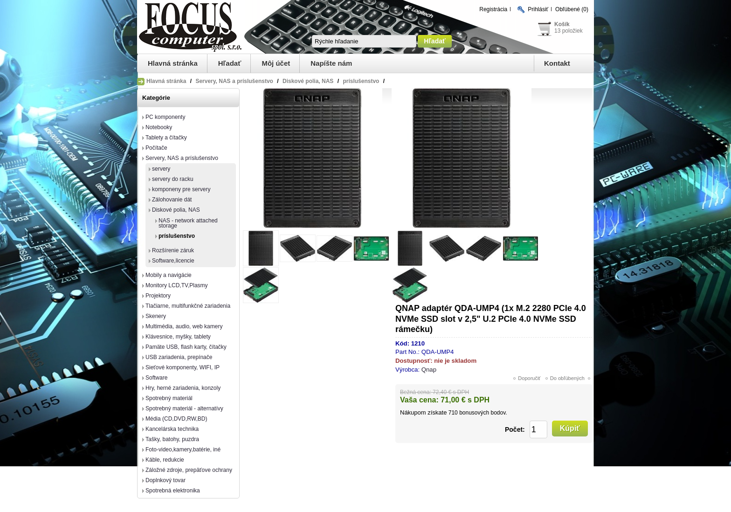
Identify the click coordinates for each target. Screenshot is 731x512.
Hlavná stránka (173, 63)
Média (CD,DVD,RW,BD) (176, 418)
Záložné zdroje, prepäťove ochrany (188, 470)
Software (156, 377)
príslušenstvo (177, 236)
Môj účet (276, 63)
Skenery (155, 316)
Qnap (428, 369)
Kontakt (557, 63)
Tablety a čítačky (166, 137)
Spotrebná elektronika (172, 490)
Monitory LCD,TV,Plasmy (176, 285)
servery (161, 169)
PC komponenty (165, 117)
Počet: (515, 429)
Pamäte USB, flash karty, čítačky (186, 347)
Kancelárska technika (172, 429)
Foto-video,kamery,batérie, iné (183, 449)
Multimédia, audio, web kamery (183, 326)
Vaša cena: (419, 400)
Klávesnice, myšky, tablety (178, 336)
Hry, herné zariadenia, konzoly (183, 388)
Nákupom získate (423, 412)
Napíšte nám (331, 63)
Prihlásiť (538, 9)
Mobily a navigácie (168, 275)
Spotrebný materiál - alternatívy (184, 408)
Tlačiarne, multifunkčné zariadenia (187, 306)
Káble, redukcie (164, 460)
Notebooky (158, 127)
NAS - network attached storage (188, 223)
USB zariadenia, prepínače (178, 357)
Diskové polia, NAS (176, 210)
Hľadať (229, 63)
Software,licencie (173, 260)
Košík (562, 24)
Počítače (156, 148)
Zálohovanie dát (172, 199)
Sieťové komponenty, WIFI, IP (182, 367)
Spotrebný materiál (169, 398)
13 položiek (568, 31)
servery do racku (172, 179)
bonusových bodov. (483, 412)
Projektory (158, 295)
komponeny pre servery (181, 189)
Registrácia (493, 9)
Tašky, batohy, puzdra (172, 439)
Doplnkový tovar (165, 480)
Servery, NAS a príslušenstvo (181, 158)
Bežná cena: (415, 392)
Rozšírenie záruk (173, 250)
